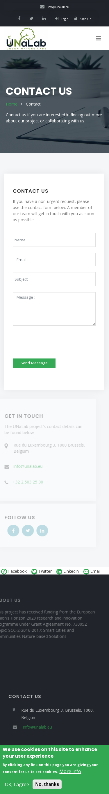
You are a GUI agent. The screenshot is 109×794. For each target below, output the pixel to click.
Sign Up (82, 19)
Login (62, 19)
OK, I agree (17, 786)
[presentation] (50, 338)
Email (92, 571)
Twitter (41, 571)
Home (11, 104)
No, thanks (47, 786)
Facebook (14, 571)
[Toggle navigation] (98, 38)
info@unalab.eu (54, 7)
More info (70, 773)
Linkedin (67, 571)
